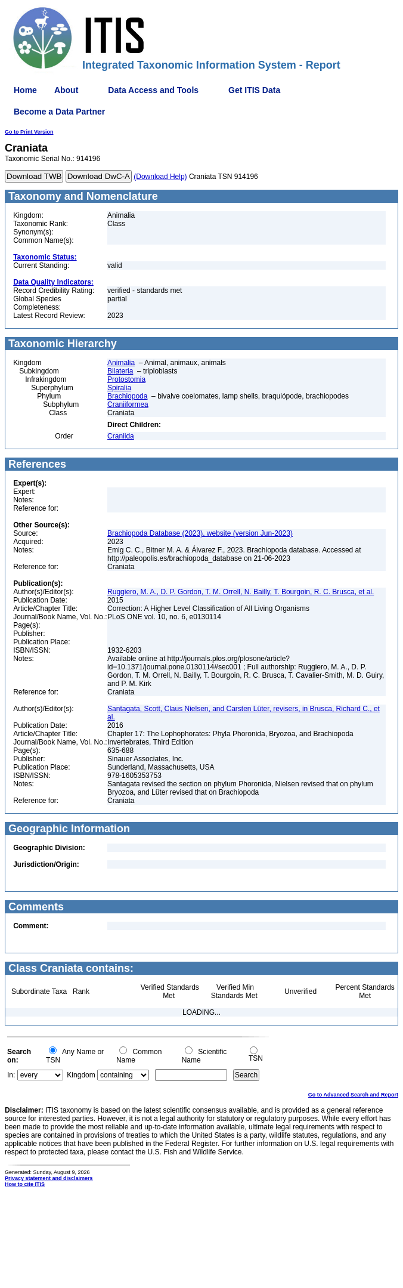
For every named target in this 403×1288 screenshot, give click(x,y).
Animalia (121, 363)
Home (25, 90)
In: (11, 1075)
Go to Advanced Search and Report (353, 1095)
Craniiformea (127, 404)
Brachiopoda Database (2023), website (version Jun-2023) (200, 533)
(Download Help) (160, 176)
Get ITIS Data (254, 90)
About (66, 90)
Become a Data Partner (59, 111)
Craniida (120, 436)
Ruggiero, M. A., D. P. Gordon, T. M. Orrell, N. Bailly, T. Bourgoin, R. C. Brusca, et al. (240, 592)
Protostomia (126, 379)
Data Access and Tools (153, 90)
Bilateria (120, 371)
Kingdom (81, 1075)
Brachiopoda (127, 396)
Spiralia (119, 388)
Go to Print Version (29, 132)
